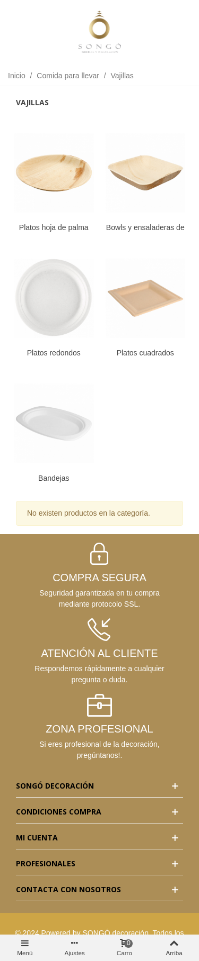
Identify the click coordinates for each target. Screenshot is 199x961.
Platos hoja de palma (54, 227)
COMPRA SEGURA (99, 577)
